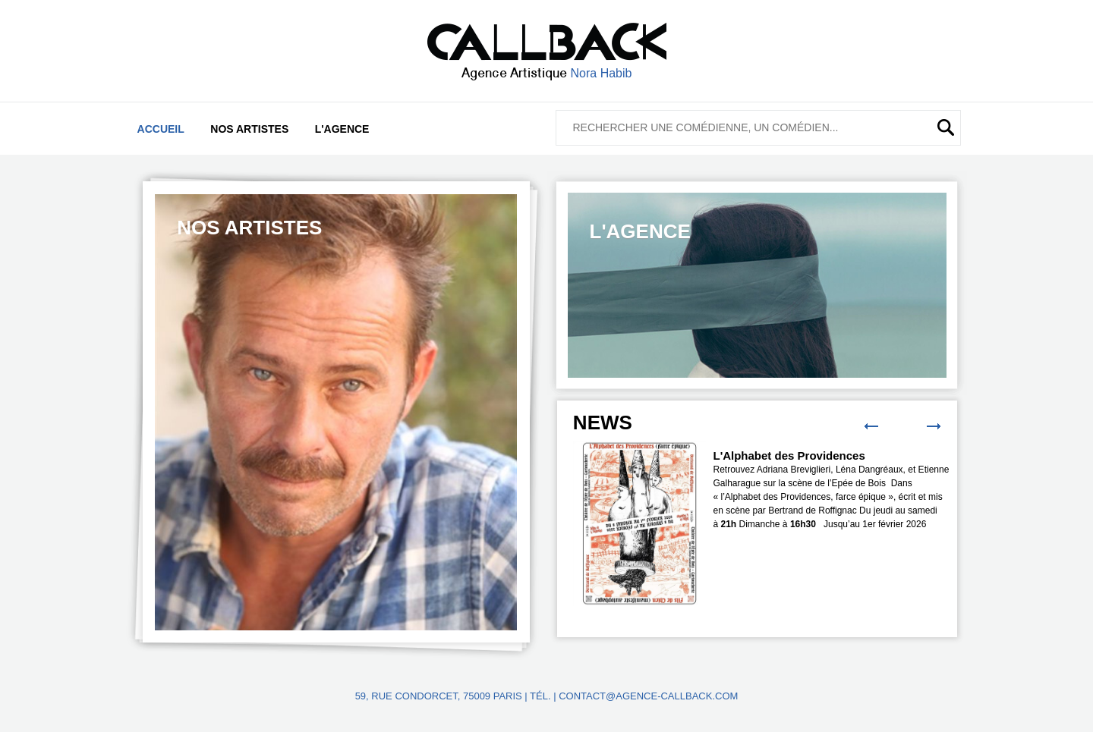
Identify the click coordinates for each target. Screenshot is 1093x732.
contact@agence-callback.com (648, 696)
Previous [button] (871, 426)
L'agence (342, 129)
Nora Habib (601, 73)
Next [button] (933, 426)
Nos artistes (249, 129)
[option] (336, 412)
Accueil (160, 129)
